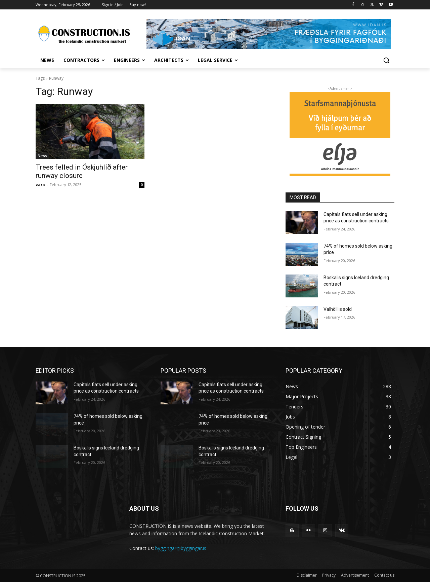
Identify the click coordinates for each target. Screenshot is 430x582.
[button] (386, 60)
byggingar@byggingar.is (180, 548)
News (42, 155)
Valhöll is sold (338, 309)
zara (40, 184)
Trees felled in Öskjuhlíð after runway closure (82, 171)
